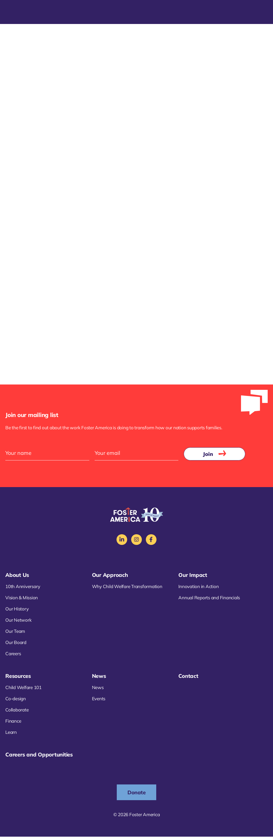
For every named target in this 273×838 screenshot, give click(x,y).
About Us (17, 576)
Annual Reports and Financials (209, 598)
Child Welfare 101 (23, 688)
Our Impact (192, 576)
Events (99, 699)
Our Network (18, 621)
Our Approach (110, 576)
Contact (188, 677)
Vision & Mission (21, 598)
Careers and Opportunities (39, 755)
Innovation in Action (198, 587)
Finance (13, 722)
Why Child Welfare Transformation (127, 587)
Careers (13, 654)
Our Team (15, 632)
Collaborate (17, 711)
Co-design (15, 699)
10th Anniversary (22, 587)
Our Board (15, 643)
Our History (17, 610)
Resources (18, 677)
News (99, 677)
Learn (11, 733)
